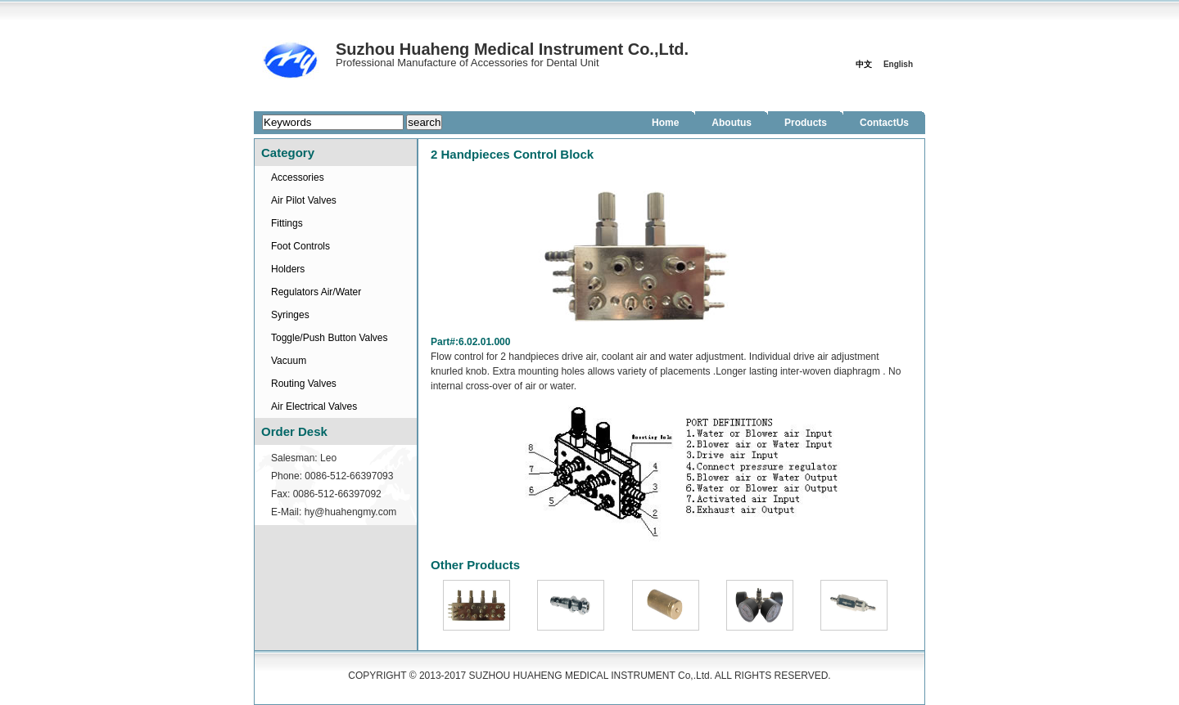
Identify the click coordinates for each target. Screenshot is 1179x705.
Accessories (297, 177)
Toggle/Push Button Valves (329, 338)
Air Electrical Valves (314, 406)
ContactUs (884, 122)
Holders (288, 269)
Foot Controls (300, 246)
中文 (864, 64)
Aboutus (731, 122)
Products (805, 122)
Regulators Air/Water (316, 292)
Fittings (287, 223)
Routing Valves (304, 383)
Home (665, 122)
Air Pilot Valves (304, 200)
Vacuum (288, 360)
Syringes (290, 315)
